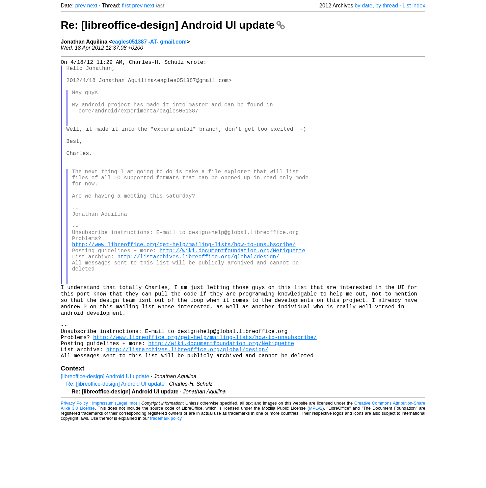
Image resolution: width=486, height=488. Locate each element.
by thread (386, 5)
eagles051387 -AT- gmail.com (149, 42)
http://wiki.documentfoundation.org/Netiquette (232, 293)
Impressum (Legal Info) (114, 467)
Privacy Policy (74, 467)
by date (363, 5)
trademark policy (166, 482)
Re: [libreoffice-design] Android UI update (173, 25)
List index (413, 5)
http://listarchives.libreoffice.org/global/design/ (198, 301)
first (126, 5)
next (92, 5)
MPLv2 (315, 472)
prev (80, 5)
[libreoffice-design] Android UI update (105, 441)
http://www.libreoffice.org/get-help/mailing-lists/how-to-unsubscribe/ (183, 286)
